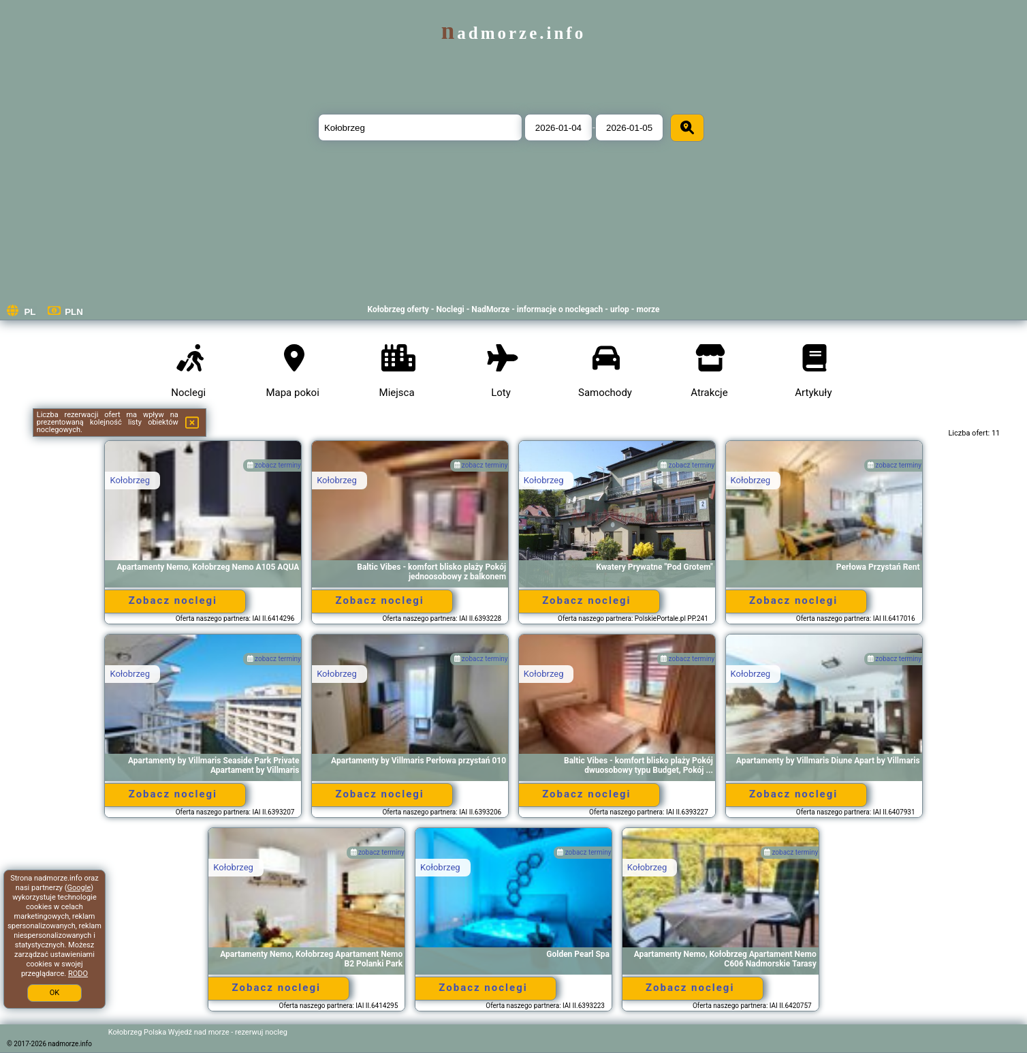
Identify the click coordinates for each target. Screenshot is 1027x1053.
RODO (78, 973)
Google (79, 887)
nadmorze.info (513, 33)
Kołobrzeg (130, 480)
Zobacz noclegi (173, 600)
